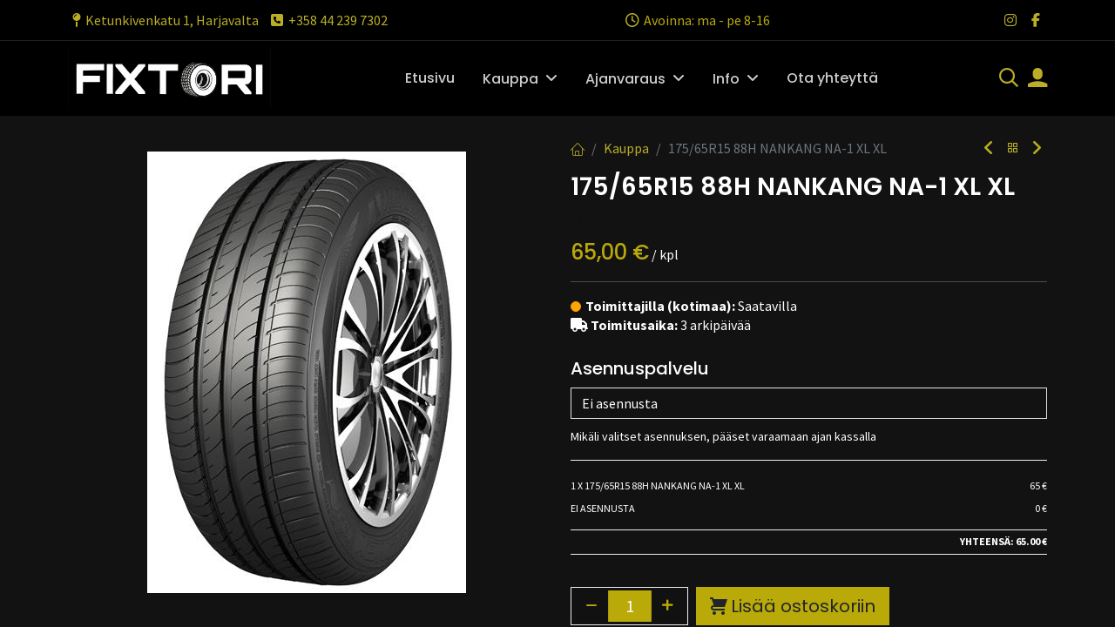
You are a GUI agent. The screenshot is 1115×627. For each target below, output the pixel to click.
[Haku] (1008, 79)
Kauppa (626, 148)
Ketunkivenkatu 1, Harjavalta (163, 20)
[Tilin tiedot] (1037, 79)
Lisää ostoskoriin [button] (792, 606)
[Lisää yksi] (668, 606)
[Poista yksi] (591, 606)
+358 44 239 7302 (328, 20)
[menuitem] (430, 78)
